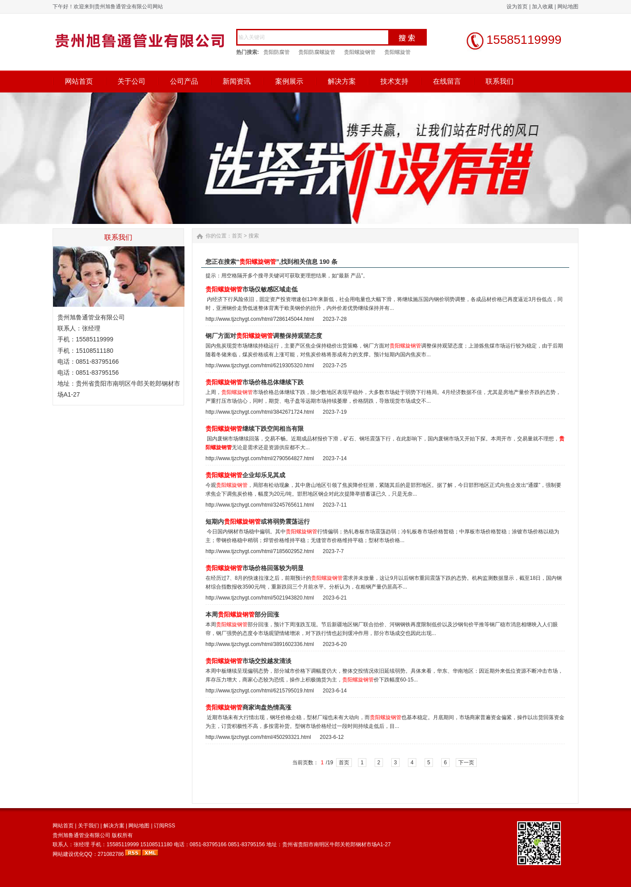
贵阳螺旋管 (397, 52)
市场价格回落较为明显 (255, 568)
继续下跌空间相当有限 (255, 429)
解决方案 (342, 81)
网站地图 (567, 7)
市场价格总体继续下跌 (255, 382)
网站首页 (79, 81)
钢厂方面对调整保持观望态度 (264, 336)
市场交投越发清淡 (248, 661)
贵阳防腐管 (276, 52)
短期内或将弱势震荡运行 (258, 521)
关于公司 (131, 81)
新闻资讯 (237, 81)
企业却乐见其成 (245, 475)
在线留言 (447, 81)
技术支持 (394, 81)
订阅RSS (164, 826)
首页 (237, 236)
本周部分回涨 (242, 614)
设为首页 (517, 7)
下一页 (466, 762)
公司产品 (184, 81)
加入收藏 (542, 7)
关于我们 (88, 826)
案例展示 (289, 81)
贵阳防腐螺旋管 (316, 52)
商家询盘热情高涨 (248, 707)
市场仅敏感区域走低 (252, 289)
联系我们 (500, 81)
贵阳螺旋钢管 (360, 52)
